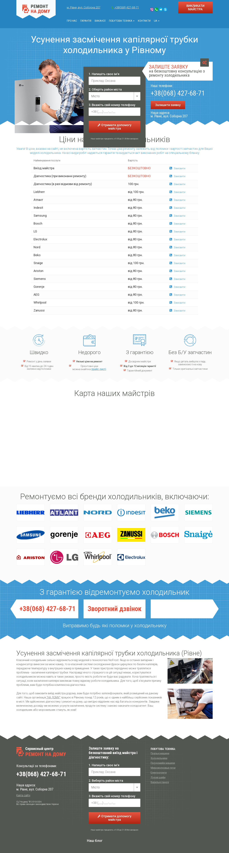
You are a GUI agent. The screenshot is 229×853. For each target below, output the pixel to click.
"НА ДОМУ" (53, 697)
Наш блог (95, 841)
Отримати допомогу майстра (114, 126)
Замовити (177, 168)
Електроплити (159, 772)
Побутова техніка (121, 20)
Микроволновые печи (163, 767)
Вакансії (100, 20)
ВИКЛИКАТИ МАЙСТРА (195, 7)
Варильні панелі (160, 782)
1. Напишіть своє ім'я (104, 74)
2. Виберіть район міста (106, 780)
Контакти (144, 20)
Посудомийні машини (163, 763)
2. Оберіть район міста (105, 89)
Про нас (72, 20)
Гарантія (85, 20)
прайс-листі (98, 369)
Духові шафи (158, 777)
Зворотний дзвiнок (115, 609)
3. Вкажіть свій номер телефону (112, 105)
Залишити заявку (168, 105)
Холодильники (159, 758)
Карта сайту (23, 795)
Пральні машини (160, 753)
